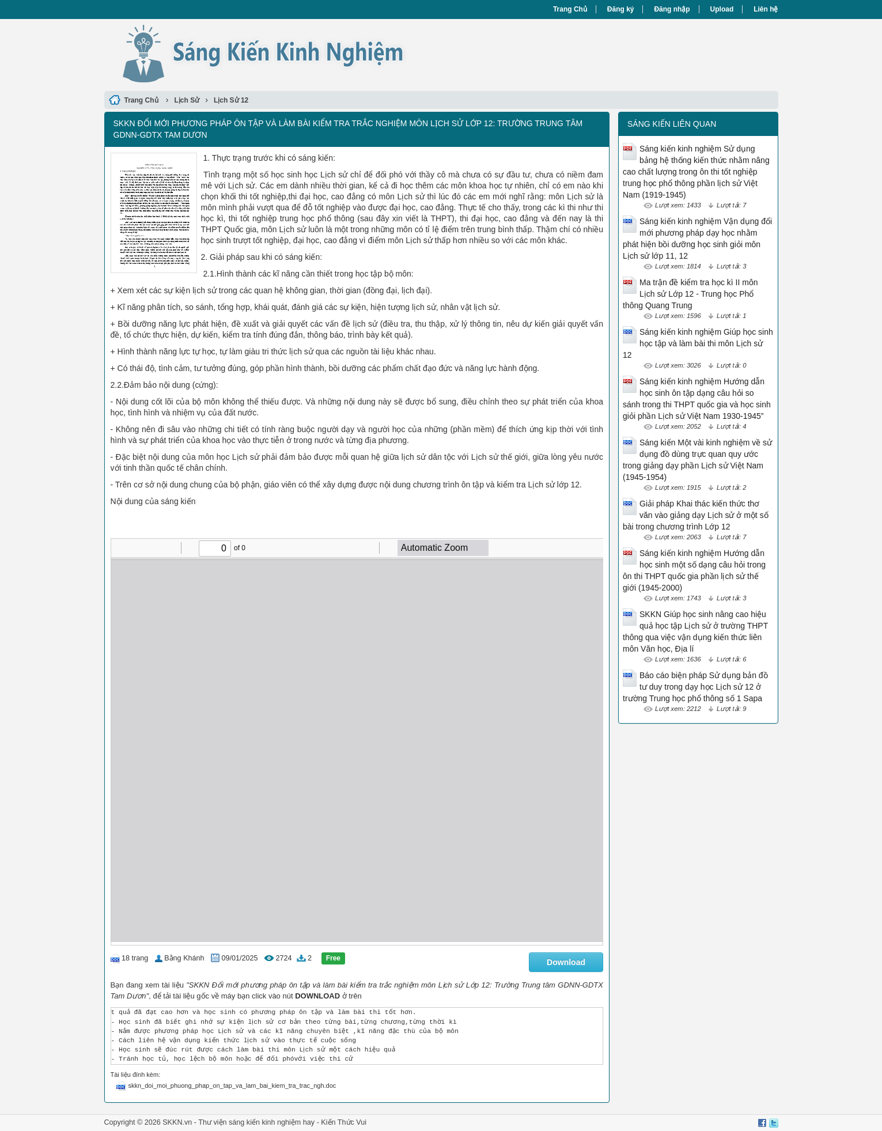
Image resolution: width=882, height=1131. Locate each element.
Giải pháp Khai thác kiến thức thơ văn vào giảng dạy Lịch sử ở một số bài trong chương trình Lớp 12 (696, 515)
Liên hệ (766, 9)
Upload (722, 9)
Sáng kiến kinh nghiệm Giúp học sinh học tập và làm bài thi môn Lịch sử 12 (698, 343)
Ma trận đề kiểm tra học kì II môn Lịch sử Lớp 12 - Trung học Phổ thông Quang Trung (690, 294)
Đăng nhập (672, 9)
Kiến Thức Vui (343, 1122)
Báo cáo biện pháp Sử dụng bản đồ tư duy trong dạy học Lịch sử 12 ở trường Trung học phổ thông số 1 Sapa (695, 687)
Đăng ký (620, 9)
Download (566, 962)
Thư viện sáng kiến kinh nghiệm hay (256, 1122)
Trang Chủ (570, 9)
